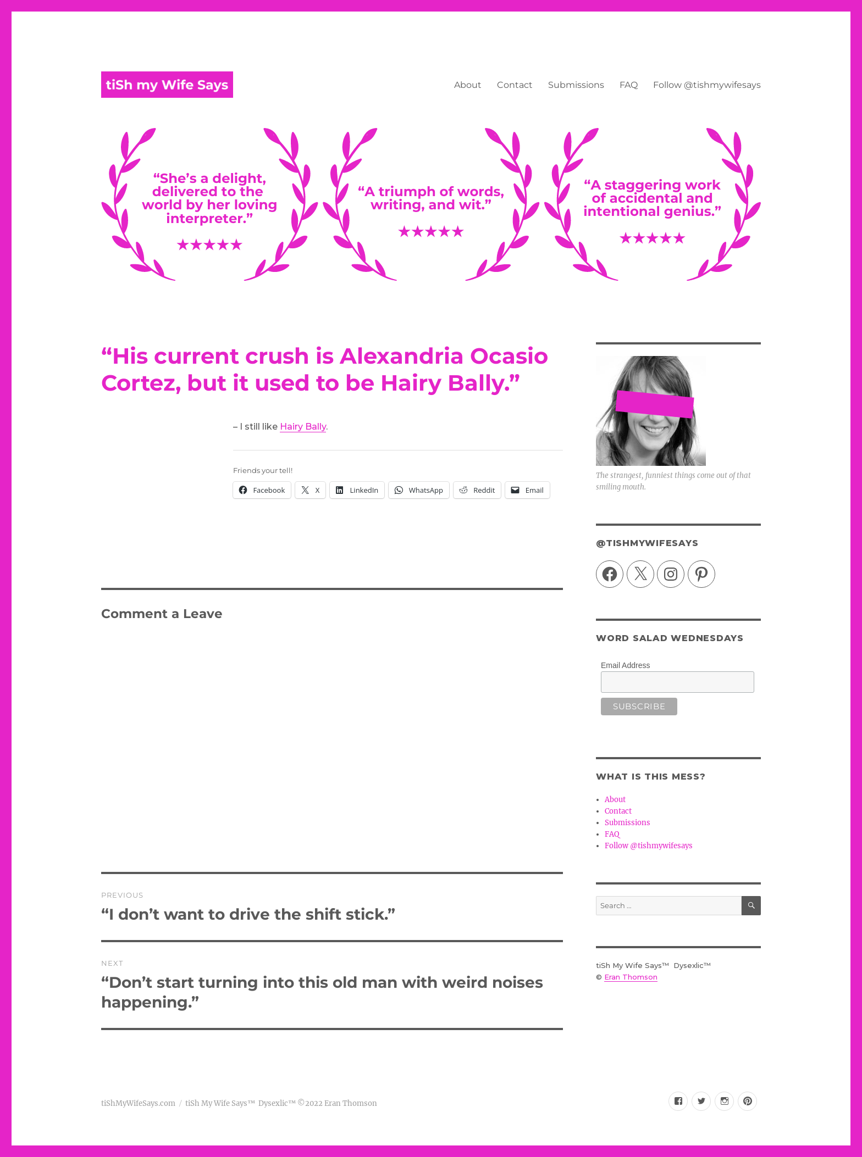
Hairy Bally (303, 426)
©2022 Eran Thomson (336, 1103)
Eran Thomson (630, 976)
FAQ (629, 85)
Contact (515, 85)
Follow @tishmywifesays (707, 85)
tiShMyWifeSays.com (138, 1103)
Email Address (625, 665)
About (468, 85)
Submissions (576, 85)
